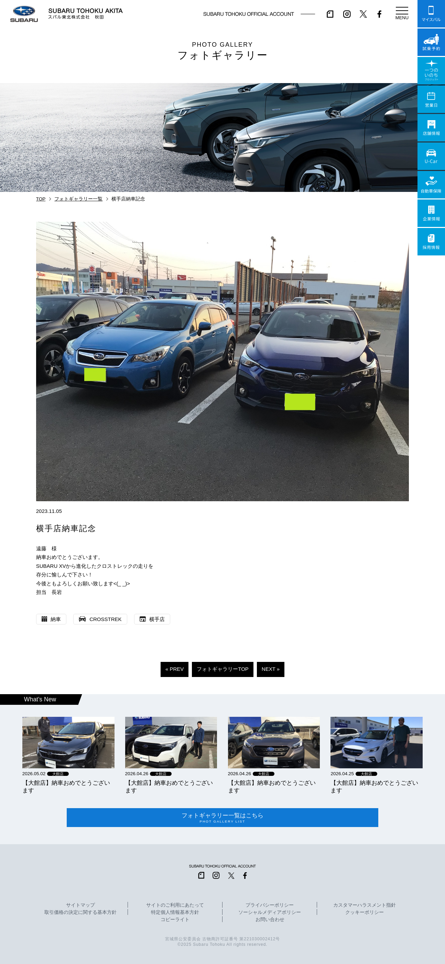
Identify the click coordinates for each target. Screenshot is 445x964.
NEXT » (271, 669)
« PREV (174, 669)
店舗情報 (431, 127)
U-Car (431, 156)
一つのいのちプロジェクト (431, 70)
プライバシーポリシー (270, 905)
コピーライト (175, 919)
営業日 (431, 99)
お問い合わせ (270, 919)
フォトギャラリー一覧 (78, 199)
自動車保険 (431, 184)
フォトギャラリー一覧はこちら (222, 817)
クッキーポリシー (364, 912)
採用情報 (431, 241)
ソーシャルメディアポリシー (269, 912)
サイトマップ (80, 905)
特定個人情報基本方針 (175, 912)
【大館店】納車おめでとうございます (66, 786)
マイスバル (431, 13)
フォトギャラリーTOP (223, 669)
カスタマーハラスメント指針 (364, 905)
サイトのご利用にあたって (175, 905)
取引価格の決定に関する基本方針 (80, 912)
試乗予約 (431, 42)
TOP (41, 199)
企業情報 (431, 213)
